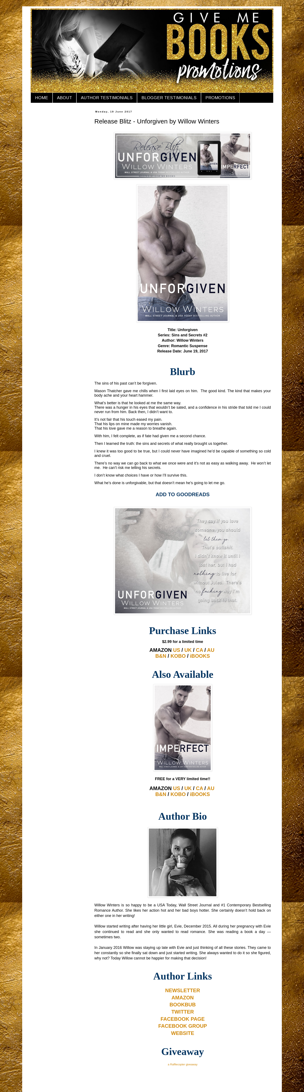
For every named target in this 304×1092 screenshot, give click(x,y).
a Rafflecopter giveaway (183, 1064)
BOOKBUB (183, 1004)
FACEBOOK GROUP (182, 1026)
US (176, 650)
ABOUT (64, 97)
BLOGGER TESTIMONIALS (169, 97)
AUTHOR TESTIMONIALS (107, 97)
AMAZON (182, 997)
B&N (160, 656)
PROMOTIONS (220, 97)
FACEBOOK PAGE (183, 1019)
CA (199, 650)
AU (210, 650)
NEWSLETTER (182, 990)
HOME (41, 97)
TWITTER (182, 1012)
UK (188, 650)
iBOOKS (200, 656)
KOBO (178, 656)
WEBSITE (182, 1033)
